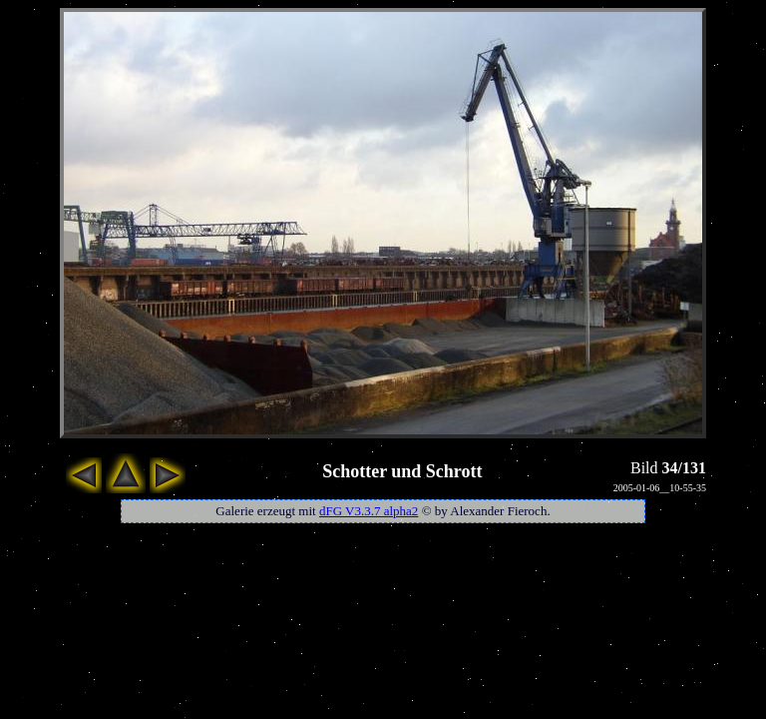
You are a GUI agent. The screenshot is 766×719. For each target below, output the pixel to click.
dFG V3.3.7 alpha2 (368, 510)
